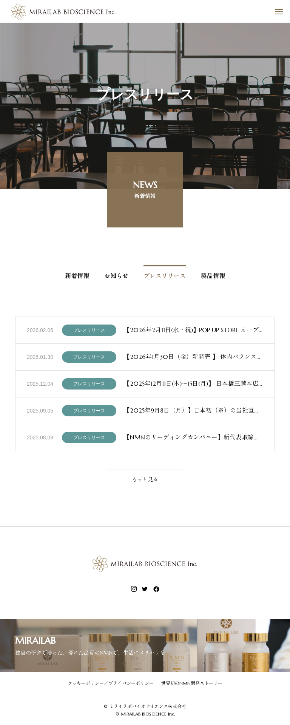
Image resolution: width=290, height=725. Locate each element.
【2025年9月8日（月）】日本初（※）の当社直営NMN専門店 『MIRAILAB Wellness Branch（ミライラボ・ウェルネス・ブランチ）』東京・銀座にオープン (193, 412)
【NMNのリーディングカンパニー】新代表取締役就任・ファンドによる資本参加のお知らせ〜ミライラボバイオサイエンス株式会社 (193, 438)
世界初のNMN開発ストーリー (191, 683)
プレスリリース (89, 331)
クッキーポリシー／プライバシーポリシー (111, 683)
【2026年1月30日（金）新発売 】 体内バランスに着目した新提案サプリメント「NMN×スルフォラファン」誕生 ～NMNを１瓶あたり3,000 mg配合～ (193, 358)
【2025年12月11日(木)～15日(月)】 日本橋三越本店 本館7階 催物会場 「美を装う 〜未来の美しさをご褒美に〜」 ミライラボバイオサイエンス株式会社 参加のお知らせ (193, 385)
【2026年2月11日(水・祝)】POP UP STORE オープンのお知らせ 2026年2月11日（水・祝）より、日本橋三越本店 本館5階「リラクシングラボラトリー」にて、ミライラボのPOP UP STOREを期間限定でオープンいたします (193, 331)
